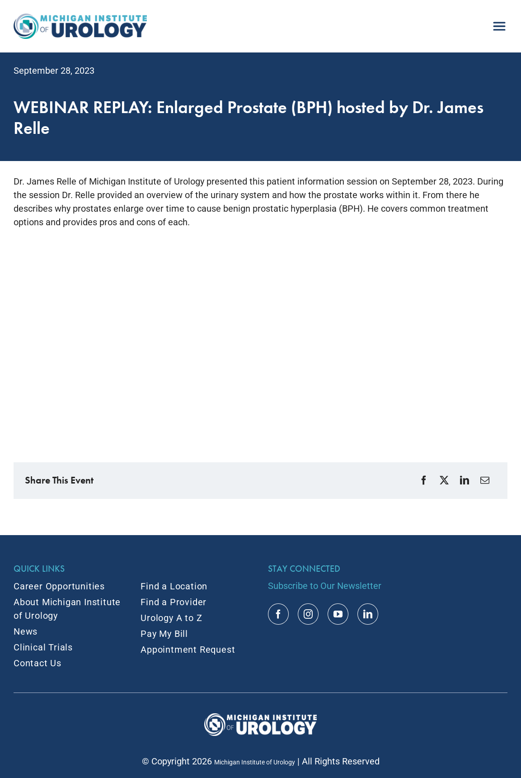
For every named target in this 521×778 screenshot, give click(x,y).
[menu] (499, 22)
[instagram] (308, 614)
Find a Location (174, 586)
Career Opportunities (59, 586)
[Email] (486, 481)
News (26, 631)
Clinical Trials (43, 647)
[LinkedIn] (465, 481)
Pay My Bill (164, 633)
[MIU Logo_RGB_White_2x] (260, 717)
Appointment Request (188, 649)
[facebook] (278, 614)
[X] (445, 481)
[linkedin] (367, 614)
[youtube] (338, 614)
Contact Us (37, 663)
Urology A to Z (171, 617)
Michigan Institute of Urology (254, 762)
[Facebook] (425, 481)
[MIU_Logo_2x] (80, 18)
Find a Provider (174, 602)
